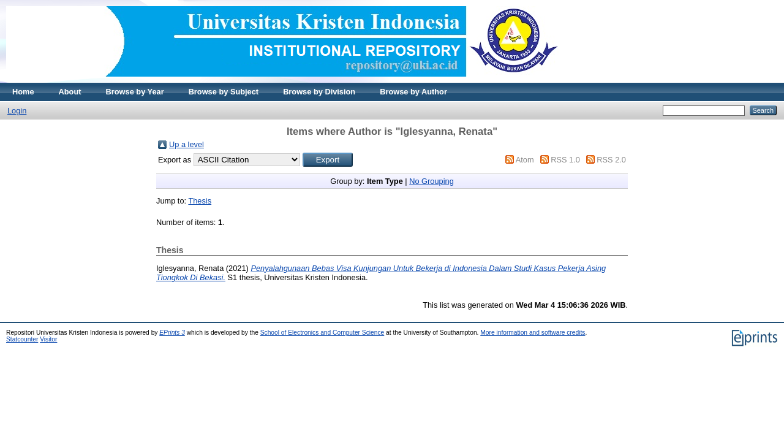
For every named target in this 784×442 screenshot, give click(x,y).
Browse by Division (319, 91)
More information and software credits (532, 332)
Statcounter (22, 339)
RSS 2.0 (611, 159)
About (70, 91)
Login (16, 110)
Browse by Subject (224, 91)
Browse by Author (413, 91)
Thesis (199, 200)
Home (23, 91)
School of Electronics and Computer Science (322, 332)
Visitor (48, 339)
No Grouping (431, 181)
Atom (525, 159)
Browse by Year (135, 91)
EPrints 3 (172, 332)
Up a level (186, 144)
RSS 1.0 (565, 159)
